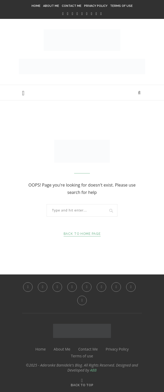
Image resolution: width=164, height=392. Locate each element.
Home (36, 6)
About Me (51, 6)
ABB (93, 370)
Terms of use (121, 6)
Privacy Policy (95, 6)
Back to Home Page (82, 234)
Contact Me (71, 6)
